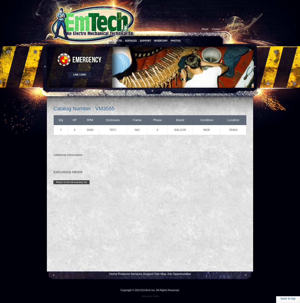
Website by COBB (150, 296)
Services (136, 274)
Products (124, 274)
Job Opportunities (179, 274)
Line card (79, 74)
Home (113, 274)
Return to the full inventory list (71, 182)
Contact (216, 29)
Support (148, 274)
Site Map (160, 274)
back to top (288, 298)
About (205, 29)
